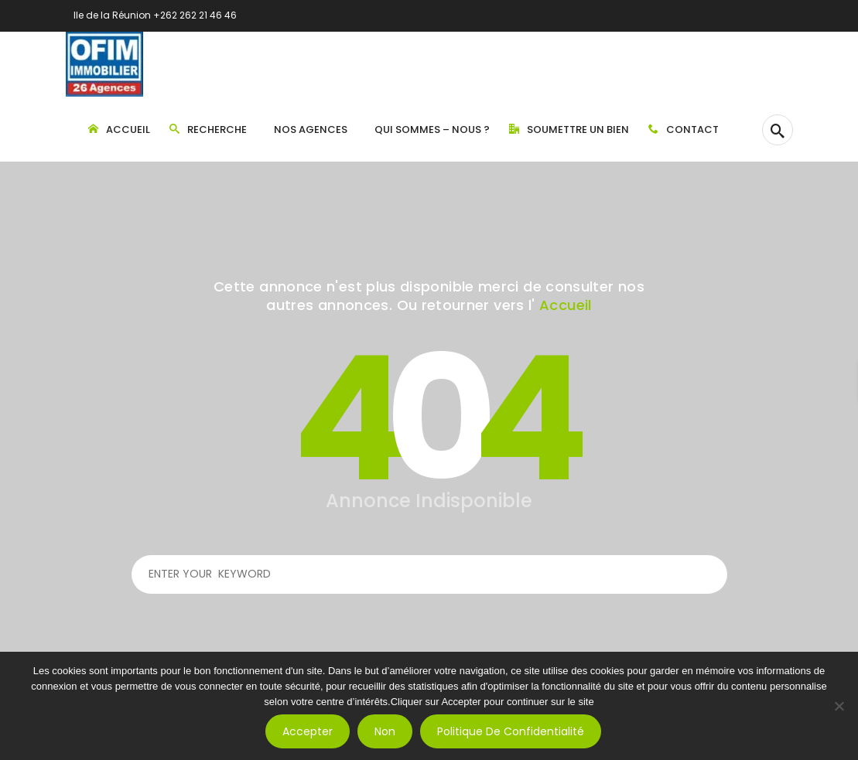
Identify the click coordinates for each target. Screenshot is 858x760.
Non (384, 731)
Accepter (307, 731)
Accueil (565, 305)
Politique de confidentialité (510, 731)
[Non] (838, 706)
